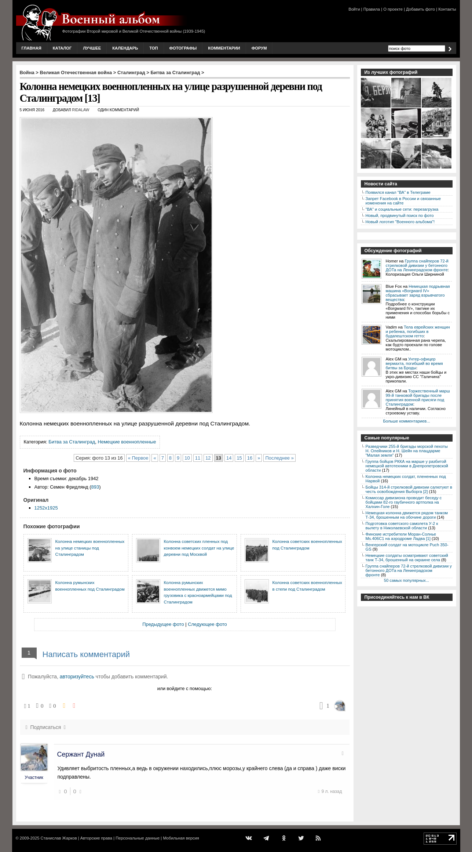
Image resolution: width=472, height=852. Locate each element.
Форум (259, 48)
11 (197, 458)
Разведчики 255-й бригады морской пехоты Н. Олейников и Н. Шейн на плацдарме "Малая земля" (407, 450)
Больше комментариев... (406, 421)
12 (208, 458)
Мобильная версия (181, 838)
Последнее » (279, 458)
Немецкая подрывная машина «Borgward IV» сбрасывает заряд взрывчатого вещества (418, 293)
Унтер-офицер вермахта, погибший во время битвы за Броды (414, 363)
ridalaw (80, 110)
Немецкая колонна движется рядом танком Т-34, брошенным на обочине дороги (407, 515)
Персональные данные (138, 838)
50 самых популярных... (406, 580)
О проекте (393, 9)
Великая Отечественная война (76, 72)
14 (228, 458)
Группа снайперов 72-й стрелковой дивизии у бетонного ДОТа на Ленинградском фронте (417, 265)
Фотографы (183, 48)
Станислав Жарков (58, 838)
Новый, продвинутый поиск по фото (400, 215)
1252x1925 (46, 508)
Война (27, 72)
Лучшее (92, 48)
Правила (371, 9)
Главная (31, 48)
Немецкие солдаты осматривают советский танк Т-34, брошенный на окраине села (407, 557)
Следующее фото (207, 624)
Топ (153, 48)
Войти (354, 9)
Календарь (125, 48)
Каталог (62, 48)
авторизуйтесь (77, 676)
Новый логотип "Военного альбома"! (400, 222)
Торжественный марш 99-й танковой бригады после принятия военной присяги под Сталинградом (418, 397)
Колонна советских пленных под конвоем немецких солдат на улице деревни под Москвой (199, 547)
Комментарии (224, 48)
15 (239, 458)
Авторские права (96, 838)
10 (187, 458)
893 (95, 487)
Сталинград (131, 72)
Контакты (447, 9)
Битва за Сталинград (175, 72)
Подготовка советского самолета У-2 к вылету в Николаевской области (402, 525)
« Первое (138, 458)
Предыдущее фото (163, 624)
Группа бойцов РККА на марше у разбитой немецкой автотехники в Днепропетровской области (407, 465)
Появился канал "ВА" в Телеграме (398, 192)
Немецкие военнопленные (127, 442)
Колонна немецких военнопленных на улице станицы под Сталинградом (90, 547)
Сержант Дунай (81, 754)
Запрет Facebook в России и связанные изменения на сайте (403, 200)
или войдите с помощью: (184, 688)
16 (249, 458)
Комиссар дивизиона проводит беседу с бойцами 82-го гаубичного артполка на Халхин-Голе (404, 502)
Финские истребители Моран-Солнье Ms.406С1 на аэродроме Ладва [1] (401, 536)
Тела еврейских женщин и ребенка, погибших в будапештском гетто (418, 331)
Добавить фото (420, 9)
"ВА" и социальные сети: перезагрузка (402, 209)
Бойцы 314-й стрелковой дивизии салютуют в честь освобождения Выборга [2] (409, 489)
